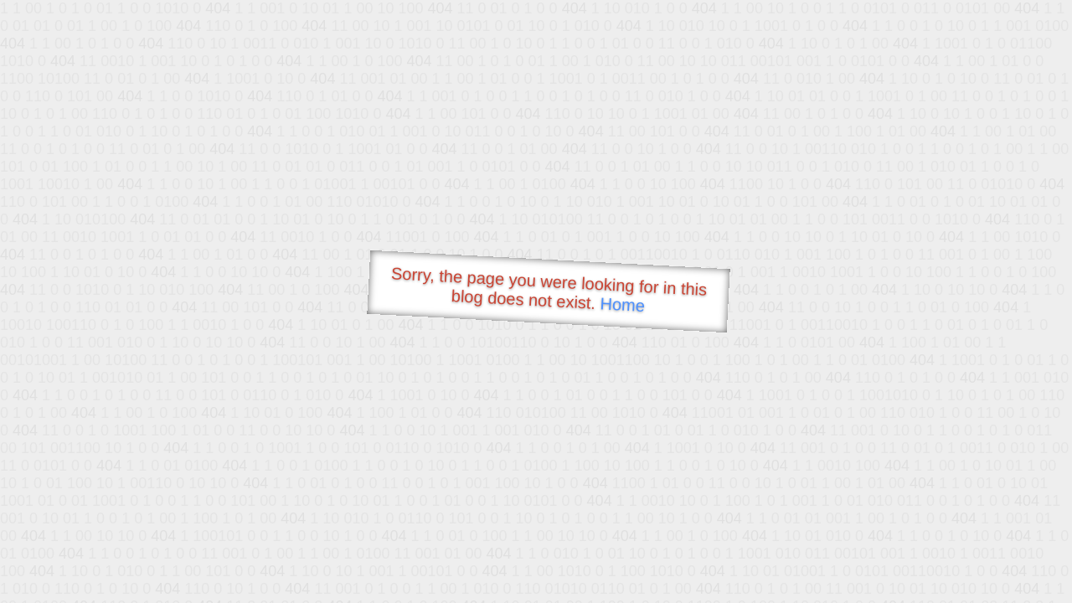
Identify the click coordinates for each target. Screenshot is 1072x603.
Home (622, 304)
